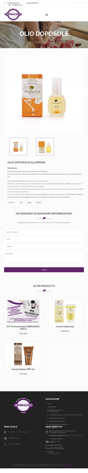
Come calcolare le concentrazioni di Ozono (66, 419)
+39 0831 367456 (11, 3)
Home (37, 42)
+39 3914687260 (31, 3)
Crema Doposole (65, 331)
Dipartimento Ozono (55, 415)
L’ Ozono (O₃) (53, 416)
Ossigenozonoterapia (57, 426)
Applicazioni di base (57, 423)
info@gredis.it (15, 5)
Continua (23, 338)
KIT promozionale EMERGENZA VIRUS (23, 332)
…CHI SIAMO (51, 411)
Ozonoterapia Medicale (58, 429)
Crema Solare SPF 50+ (23, 374)
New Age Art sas (68, 470)
